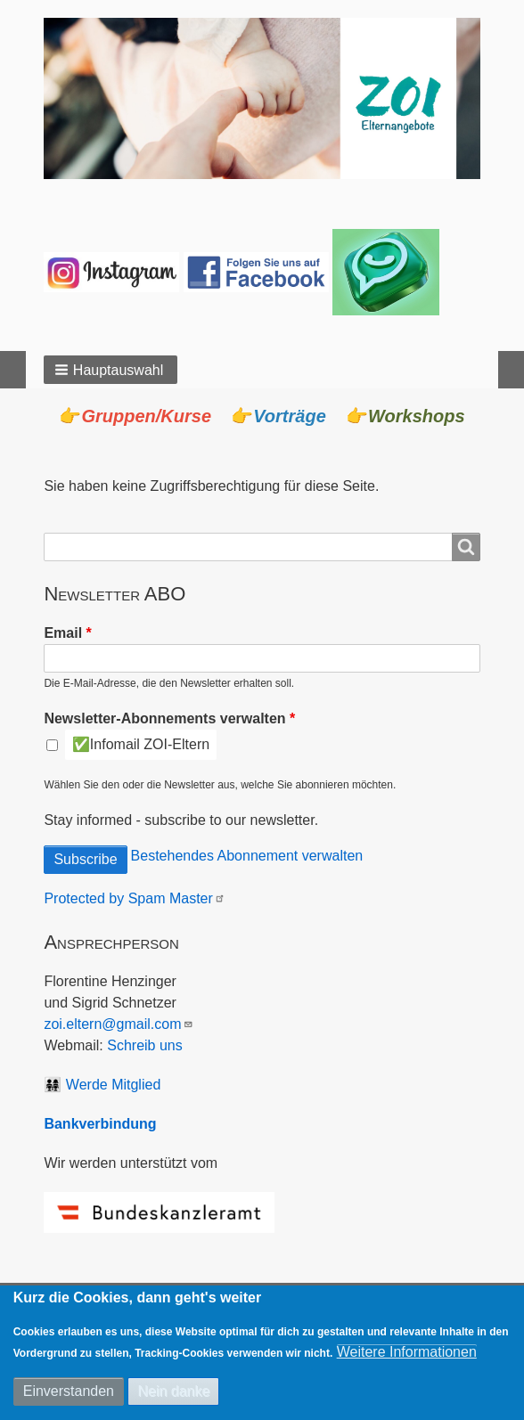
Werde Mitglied (113, 1084)
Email (63, 633)
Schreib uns (145, 1045)
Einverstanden (68, 1391)
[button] (110, 369)
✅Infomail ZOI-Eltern (140, 744)
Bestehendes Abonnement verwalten (247, 855)
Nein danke (173, 1391)
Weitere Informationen (407, 1351)
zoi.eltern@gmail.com (118, 1024)
